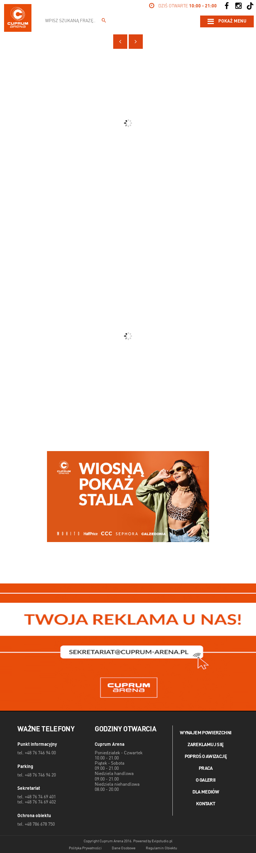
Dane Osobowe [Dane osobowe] (123, 848)
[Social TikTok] (250, 6)
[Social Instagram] (238, 6)
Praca (206, 768)
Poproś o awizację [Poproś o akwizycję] (206, 756)
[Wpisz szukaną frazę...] (104, 21)
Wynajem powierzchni (205, 733)
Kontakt (205, 804)
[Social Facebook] (226, 6)
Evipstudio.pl (162, 841)
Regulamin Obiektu (161, 848)
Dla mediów (205, 792)
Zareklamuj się (205, 744)
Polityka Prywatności (85, 848)
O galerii (205, 780)
